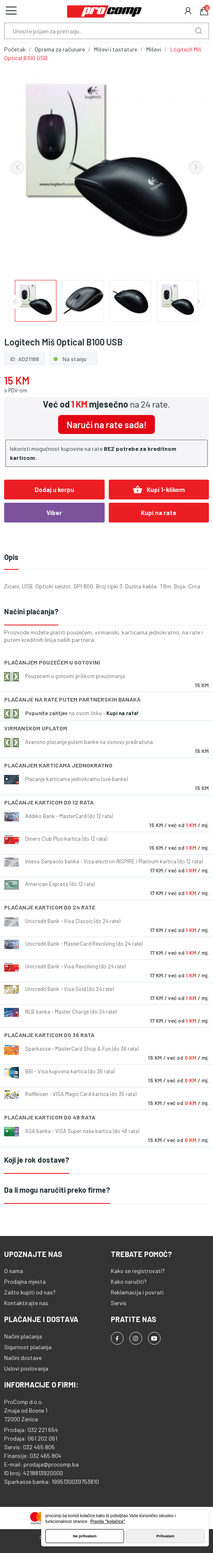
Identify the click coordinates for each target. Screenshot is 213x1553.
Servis (118, 1302)
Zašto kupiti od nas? (30, 1292)
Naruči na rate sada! (106, 424)
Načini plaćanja (23, 1336)
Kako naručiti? (129, 1281)
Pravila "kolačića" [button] (107, 1521)
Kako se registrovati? (138, 1270)
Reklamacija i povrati (137, 1292)
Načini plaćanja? (31, 611)
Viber (54, 512)
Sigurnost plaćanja (27, 1346)
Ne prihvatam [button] (84, 1536)
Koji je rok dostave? (36, 1159)
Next (196, 168)
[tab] (106, 612)
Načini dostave (23, 1357)
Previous (17, 168)
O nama (13, 1270)
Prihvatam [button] (166, 1536)
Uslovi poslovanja (26, 1368)
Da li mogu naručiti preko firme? (57, 1189)
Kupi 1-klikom (159, 489)
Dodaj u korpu (54, 489)
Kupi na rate (158, 512)
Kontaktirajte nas (26, 1302)
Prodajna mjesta (25, 1281)
